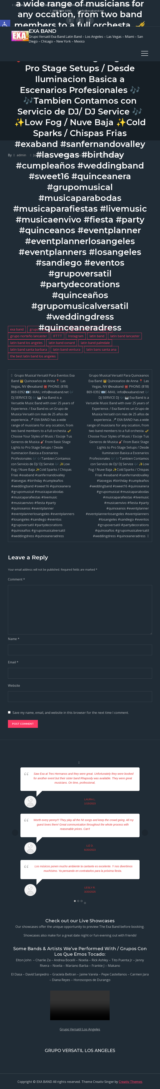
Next (145, 832)
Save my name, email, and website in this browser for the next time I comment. (70, 712)
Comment (16, 579)
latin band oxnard (62, 342)
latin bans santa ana (101, 349)
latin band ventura (66, 349)
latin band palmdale (95, 342)
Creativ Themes (130, 1081)
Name (13, 638)
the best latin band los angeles (33, 355)
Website (14, 685)
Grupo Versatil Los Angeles (80, 1029)
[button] (5, 25)
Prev (15, 832)
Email (13, 662)
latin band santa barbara (28, 349)
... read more (103, 782)
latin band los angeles (26, 342)
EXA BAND (42, 31)
